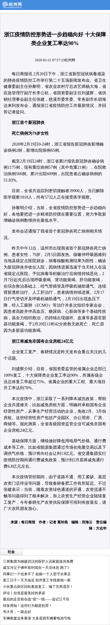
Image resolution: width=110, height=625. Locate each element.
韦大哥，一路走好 (17, 612)
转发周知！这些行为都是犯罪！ (27, 606)
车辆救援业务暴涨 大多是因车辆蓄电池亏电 (37, 618)
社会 (11, 552)
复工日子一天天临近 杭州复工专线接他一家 (37, 580)
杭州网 (70, 60)
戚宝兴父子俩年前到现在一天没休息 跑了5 (36, 568)
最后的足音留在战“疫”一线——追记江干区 (36, 599)
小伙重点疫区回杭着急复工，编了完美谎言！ (38, 587)
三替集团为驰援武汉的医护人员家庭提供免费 (38, 561)
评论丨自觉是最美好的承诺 (24, 593)
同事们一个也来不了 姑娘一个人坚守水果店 (37, 574)
